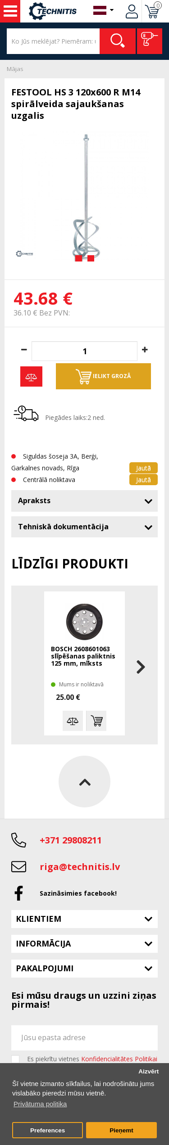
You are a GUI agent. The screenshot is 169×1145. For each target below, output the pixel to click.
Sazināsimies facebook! (78, 893)
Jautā (143, 468)
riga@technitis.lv (80, 867)
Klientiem (38, 918)
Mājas (15, 69)
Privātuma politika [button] (40, 1104)
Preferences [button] (47, 1130)
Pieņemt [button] (121, 1130)
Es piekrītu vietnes (92, 1059)
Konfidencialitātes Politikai (119, 1059)
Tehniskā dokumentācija (63, 527)
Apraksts (34, 500)
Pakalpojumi (44, 968)
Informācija (43, 943)
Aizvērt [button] (148, 1071)
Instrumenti (10, 11)
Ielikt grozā (103, 376)
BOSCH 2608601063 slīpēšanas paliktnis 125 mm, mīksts (83, 656)
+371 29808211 (71, 840)
